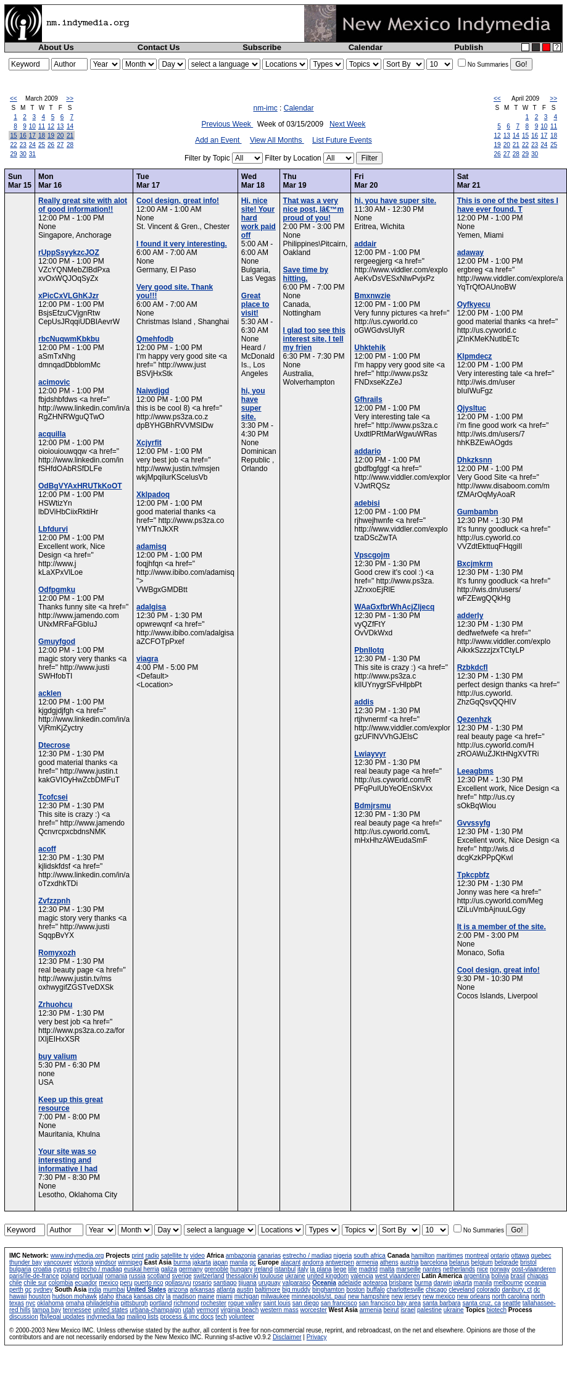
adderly (470, 615)
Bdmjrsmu (372, 805)
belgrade (506, 1262)
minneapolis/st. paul (319, 1296)
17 (32, 135)
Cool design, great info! (177, 200)
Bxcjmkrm (475, 563)
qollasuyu (178, 1282)
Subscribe (261, 47)
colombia (60, 1282)
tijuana (247, 1282)
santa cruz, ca (481, 1303)
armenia (367, 1262)
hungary (241, 1269)
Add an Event (218, 140)
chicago (436, 1289)
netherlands (459, 1269)
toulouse (271, 1276)
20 (60, 135)
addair (365, 244)
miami (224, 1296)
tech (221, 1316)
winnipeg (130, 1262)
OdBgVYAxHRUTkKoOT (80, 486)
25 (41, 144)
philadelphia (102, 1303)
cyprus (62, 1269)
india (94, 1289)
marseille (408, 1269)
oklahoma (50, 1303)
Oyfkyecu (473, 304)
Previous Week (227, 124)
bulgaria (20, 1269)
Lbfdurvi (53, 529)
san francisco (339, 1303)
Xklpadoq (153, 494)
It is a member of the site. (501, 926)
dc (537, 1289)
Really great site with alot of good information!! (82, 205)
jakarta (201, 1262)
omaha (75, 1303)
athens (389, 1262)
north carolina (510, 1296)
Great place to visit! (255, 304)
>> (69, 98)
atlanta (226, 1289)
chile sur (34, 1282)
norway (500, 1269)
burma (182, 1262)
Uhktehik (370, 347)
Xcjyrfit (149, 442)
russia (137, 1276)
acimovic (54, 382)
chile (15, 1282)
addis (363, 702)
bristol (528, 1262)
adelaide (350, 1282)
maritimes (449, 1255)
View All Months (277, 140)
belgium (482, 1262)
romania (116, 1276)
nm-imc (265, 108)
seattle (511, 1303)
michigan (246, 1296)
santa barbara (442, 1303)
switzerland (209, 1276)
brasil (517, 1276)
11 (41, 126)
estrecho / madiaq (307, 1255)
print (137, 1255)
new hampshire (369, 1296)
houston (39, 1296)
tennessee (77, 1309)
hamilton (423, 1255)
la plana (321, 1269)
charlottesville (405, 1289)
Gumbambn (478, 512)
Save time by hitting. (305, 274)
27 (60, 144)
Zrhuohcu (55, 1004)
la (168, 1296)
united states (110, 1309)
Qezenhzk (474, 719)
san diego (305, 1303)
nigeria (342, 1255)
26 (51, 144)
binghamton (328, 1289)
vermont (208, 1309)
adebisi (366, 503)
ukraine (295, 1276)
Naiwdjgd (152, 391)
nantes (432, 1269)
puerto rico (148, 1282)
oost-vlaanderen (533, 1269)
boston (355, 1289)
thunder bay (25, 1262)
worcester (313, 1309)
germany (191, 1269)
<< (13, 98)
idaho (106, 1296)
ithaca (123, 1296)
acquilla (52, 434)
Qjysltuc (471, 408)
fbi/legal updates (62, 1316)
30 (23, 154)
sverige (182, 1276)
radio (152, 1255)
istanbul (285, 1269)
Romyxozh (57, 952)
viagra (147, 658)
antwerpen (339, 1262)
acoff (47, 849)
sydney (43, 1289)
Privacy (317, 1337)
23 (23, 144)
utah (188, 1309)
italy (302, 1269)
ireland (263, 1269)
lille (352, 1269)
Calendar (366, 47)
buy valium (57, 1056)
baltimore (267, 1289)
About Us (56, 47)
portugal (92, 1276)
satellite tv (174, 1255)
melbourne (508, 1282)
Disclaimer (287, 1337)
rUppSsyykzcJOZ (68, 252)
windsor (105, 1262)
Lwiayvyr (370, 754)
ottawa (520, 1255)
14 (70, 126)
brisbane (401, 1282)
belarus (459, 1262)
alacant (290, 1262)
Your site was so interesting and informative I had (67, 1160)
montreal (477, 1255)
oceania (535, 1282)
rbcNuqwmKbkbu (68, 339)
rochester (213, 1303)
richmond (186, 1303)
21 (70, 135)
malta (386, 1269)
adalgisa (151, 607)
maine (205, 1296)
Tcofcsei (53, 797)
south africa (370, 1255)
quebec (541, 1255)
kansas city (149, 1296)
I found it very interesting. (181, 244)
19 (51, 135)
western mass (279, 1309)
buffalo (375, 1289)
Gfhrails (368, 399)
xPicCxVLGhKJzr (68, 295)
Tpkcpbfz (473, 875)
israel (407, 1309)
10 (32, 126)
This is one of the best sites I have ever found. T (507, 205)
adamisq (151, 546)
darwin (443, 1282)
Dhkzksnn (474, 460)
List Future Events (342, 140)
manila (238, 1262)
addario (367, 451)
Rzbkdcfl (472, 667)
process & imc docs (187, 1316)
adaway (470, 252)
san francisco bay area (390, 1303)
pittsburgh (134, 1303)
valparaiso (297, 1282)
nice (482, 1269)
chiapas (537, 1276)
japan (220, 1262)
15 (13, 135)
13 (60, 126)
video (197, 1255)
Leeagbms (475, 771)
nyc (31, 1303)
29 (13, 154)
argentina (477, 1276)
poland (69, 1276)
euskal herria (141, 1269)
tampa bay (46, 1309)
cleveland (461, 1289)
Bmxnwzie (372, 295)
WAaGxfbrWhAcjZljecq (394, 607)
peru (126, 1282)
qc (252, 1262)
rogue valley (245, 1303)
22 (13, 144)
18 (41, 135)
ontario (500, 1255)
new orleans (473, 1296)
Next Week (347, 124)
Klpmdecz (474, 356)
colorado (488, 1289)
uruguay (270, 1282)
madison (184, 1296)
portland (160, 1303)
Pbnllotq (369, 650)
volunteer (241, 1316)
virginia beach (240, 1309)
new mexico (439, 1296)
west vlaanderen (397, 1276)
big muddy (296, 1289)
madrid (368, 1269)
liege (339, 1269)
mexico (108, 1282)
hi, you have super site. (253, 404)
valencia (361, 1276)
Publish (468, 47)
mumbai (114, 1289)
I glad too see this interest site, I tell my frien (314, 339)
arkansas (202, 1289)
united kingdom (328, 1276)
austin (245, 1289)
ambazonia (241, 1255)
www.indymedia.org (77, 1255)
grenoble (216, 1269)
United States (146, 1289)
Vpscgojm (371, 555)
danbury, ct (517, 1289)
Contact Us (159, 47)
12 (51, 126)
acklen (49, 693)
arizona (178, 1289)
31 (32, 154)
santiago (225, 1282)
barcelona (433, 1262)
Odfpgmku (56, 589)
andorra (312, 1262)
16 (23, 135)
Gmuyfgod (56, 641)
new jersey (406, 1296)
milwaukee (275, 1296)
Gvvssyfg (473, 823)
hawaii (18, 1296)
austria (409, 1262)
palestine (429, 1309)
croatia (42, 1269)
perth (16, 1289)
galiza (169, 1269)
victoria (84, 1262)
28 (70, 144)
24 (32, 144)
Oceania (324, 1282)
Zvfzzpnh (54, 901)
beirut (391, 1309)
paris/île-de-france (34, 1276)
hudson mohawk (74, 1296)
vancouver (58, 1262)
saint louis (276, 1303)
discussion (23, 1316)
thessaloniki (242, 1276)
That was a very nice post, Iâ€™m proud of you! (313, 209)
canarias (269, 1255)
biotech (497, 1309)
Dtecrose (54, 745)
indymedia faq (105, 1316)
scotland (158, 1276)
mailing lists (142, 1316)
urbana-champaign (155, 1309)
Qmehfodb (154, 339)
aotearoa (375, 1282)
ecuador (86, 1282)
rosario (202, 1282)
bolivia (499, 1276)
